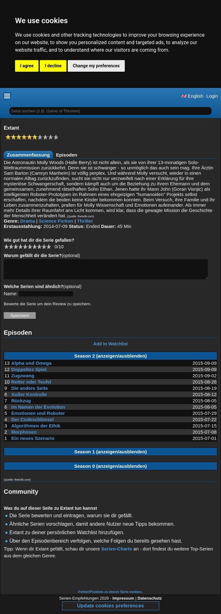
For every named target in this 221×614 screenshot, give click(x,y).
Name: (11, 297)
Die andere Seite (29, 392)
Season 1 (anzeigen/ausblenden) (110, 455)
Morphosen (24, 435)
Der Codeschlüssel (32, 423)
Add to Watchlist (110, 347)
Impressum (123, 602)
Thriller (85, 221)
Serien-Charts (116, 552)
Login (212, 96)
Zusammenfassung (28, 154)
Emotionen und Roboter (38, 417)
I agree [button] (27, 65)
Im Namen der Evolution (38, 410)
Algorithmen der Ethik (36, 429)
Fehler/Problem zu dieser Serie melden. (110, 595)
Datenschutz (150, 602)
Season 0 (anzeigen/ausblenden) (110, 469)
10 (48, 246)
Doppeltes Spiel (29, 373)
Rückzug (21, 404)
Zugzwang (22, 379)
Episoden (66, 154)
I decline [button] (53, 65)
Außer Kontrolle (29, 398)
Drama (27, 221)
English (192, 96)
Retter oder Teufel (31, 385)
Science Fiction (56, 221)
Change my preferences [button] (96, 65)
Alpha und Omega (31, 366)
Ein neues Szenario (33, 442)
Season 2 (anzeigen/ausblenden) (110, 359)
